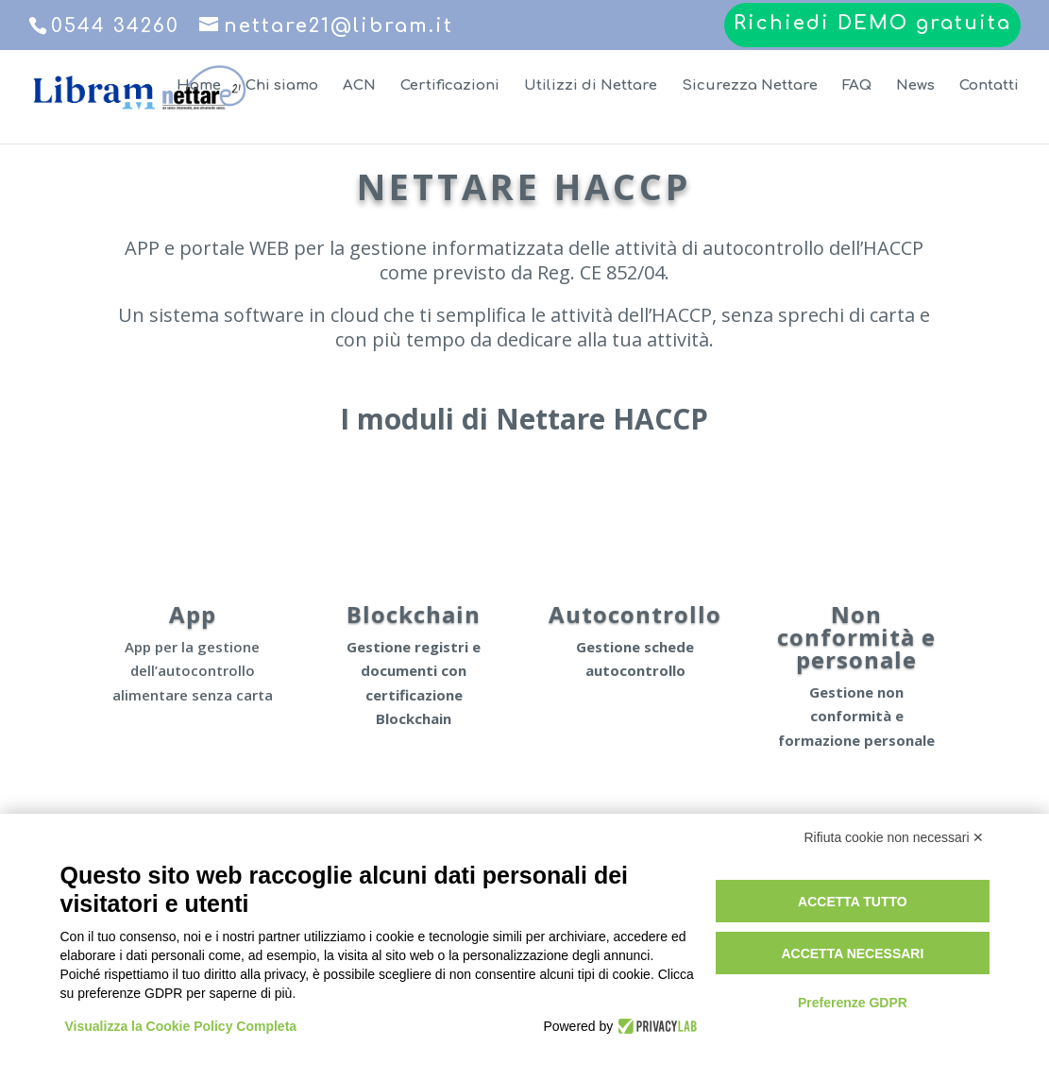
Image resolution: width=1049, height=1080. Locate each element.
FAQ (856, 86)
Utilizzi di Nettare (590, 86)
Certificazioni (449, 86)
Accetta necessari (852, 953)
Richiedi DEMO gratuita (872, 24)
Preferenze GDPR (852, 1002)
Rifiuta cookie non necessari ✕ (894, 837)
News (915, 86)
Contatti (989, 86)
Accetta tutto (852, 901)
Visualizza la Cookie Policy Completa (181, 1026)
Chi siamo (281, 86)
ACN (359, 86)
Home (199, 86)
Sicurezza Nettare (750, 86)
